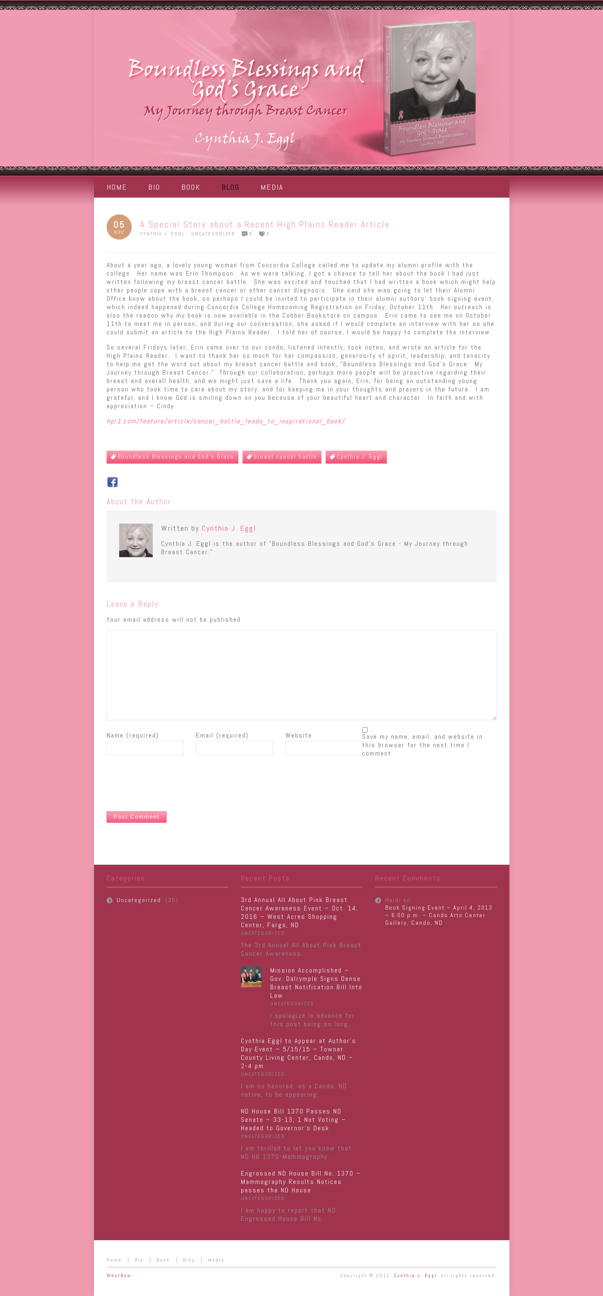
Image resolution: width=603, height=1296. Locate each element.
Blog (189, 1260)
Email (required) (222, 735)
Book (163, 1260)
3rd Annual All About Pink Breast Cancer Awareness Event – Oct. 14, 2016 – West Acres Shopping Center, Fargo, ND (299, 912)
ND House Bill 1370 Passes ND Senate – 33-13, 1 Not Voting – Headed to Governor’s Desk (293, 1119)
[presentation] (170, 784)
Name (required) (133, 735)
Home (114, 1260)
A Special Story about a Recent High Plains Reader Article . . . (273, 224)
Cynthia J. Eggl (162, 234)
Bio (139, 1260)
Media (216, 1260)
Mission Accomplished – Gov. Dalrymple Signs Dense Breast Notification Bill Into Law (316, 983)
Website (298, 735)
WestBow (119, 1275)
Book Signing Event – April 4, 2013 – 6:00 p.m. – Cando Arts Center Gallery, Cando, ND (439, 915)
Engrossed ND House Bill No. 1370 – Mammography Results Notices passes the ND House (301, 1181)
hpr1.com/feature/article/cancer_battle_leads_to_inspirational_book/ (226, 421)
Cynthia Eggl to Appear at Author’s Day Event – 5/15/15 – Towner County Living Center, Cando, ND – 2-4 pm (298, 1053)
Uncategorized (213, 234)
